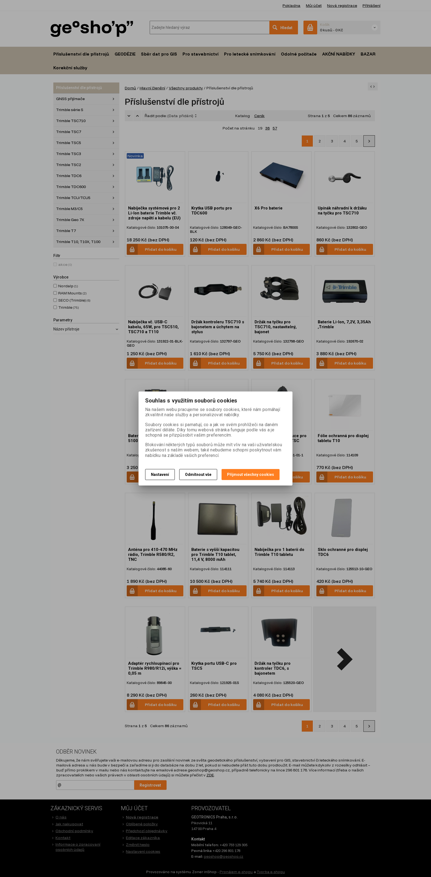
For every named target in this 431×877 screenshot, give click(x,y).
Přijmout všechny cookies (250, 474)
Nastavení (160, 474)
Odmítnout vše (198, 474)
